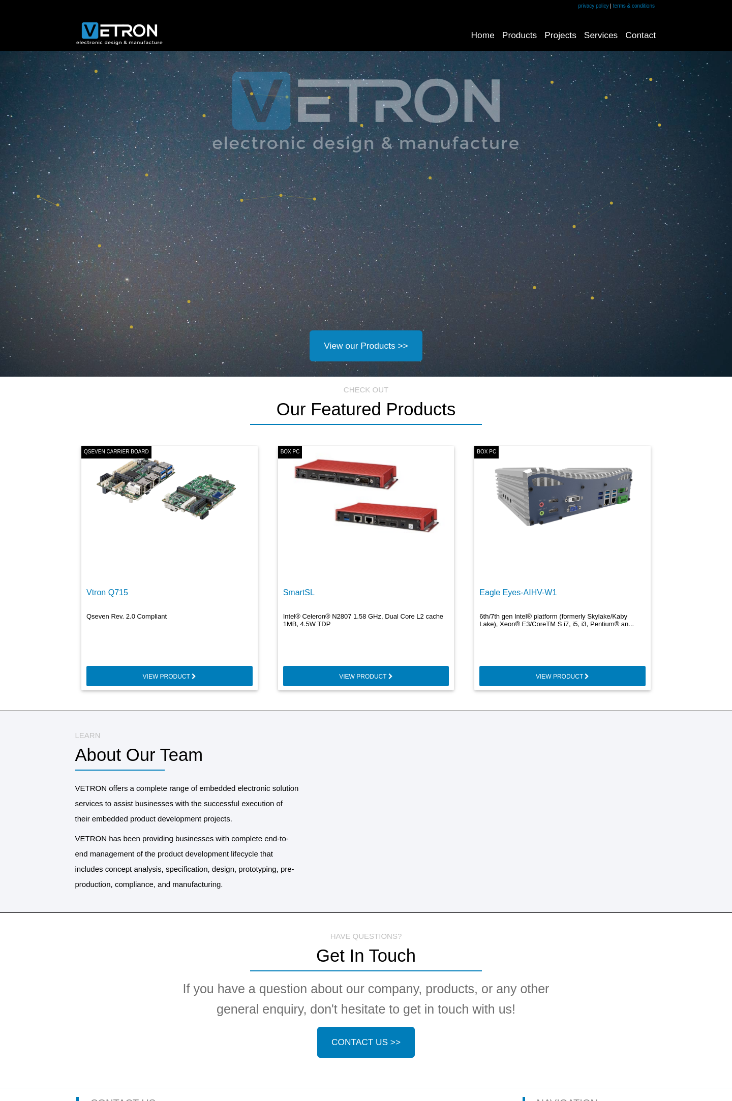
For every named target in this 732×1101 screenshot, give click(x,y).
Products (519, 35)
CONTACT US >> (366, 1042)
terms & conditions (634, 6)
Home (483, 35)
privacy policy (593, 6)
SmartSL (299, 592)
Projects (560, 35)
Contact (640, 35)
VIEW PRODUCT (169, 676)
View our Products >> (366, 346)
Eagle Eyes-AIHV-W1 (518, 592)
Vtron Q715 (107, 592)
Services (601, 35)
